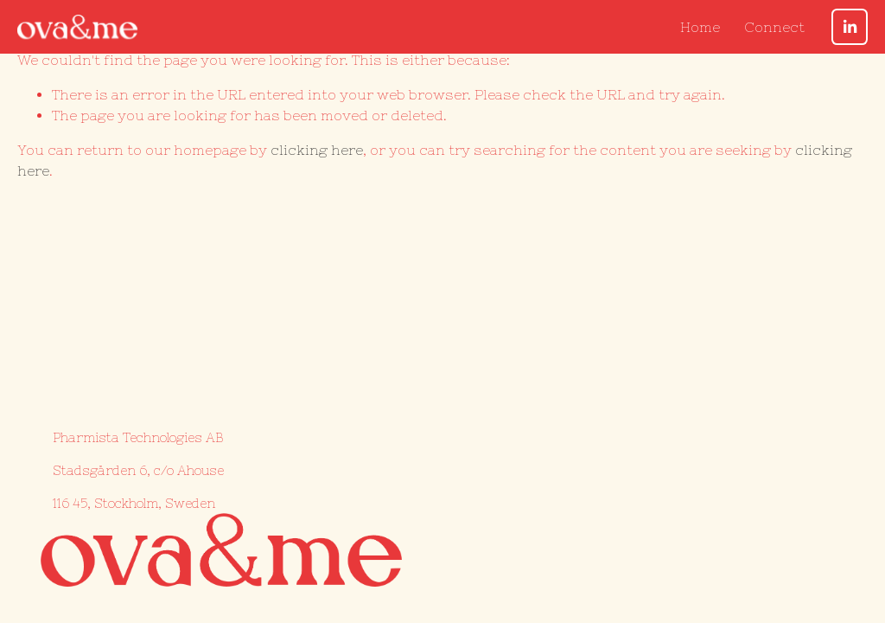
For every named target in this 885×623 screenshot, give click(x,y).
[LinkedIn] (849, 27)
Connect (774, 27)
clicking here (317, 149)
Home (700, 27)
